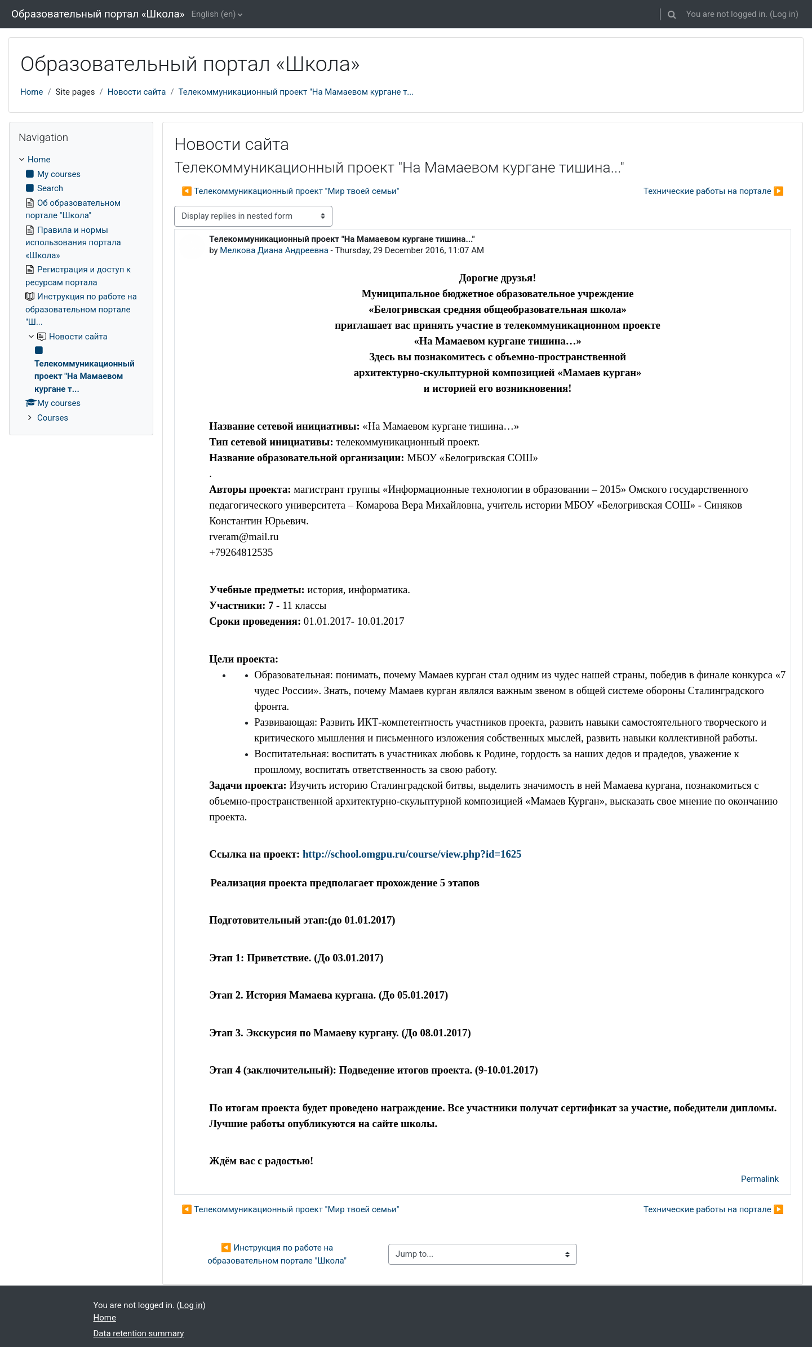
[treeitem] (81, 288)
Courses (52, 418)
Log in (784, 14)
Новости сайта (137, 92)
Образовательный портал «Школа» (98, 14)
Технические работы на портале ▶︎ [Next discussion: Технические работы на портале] (714, 191)
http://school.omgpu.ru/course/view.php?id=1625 (412, 854)
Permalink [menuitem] (760, 1179)
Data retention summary (139, 1333)
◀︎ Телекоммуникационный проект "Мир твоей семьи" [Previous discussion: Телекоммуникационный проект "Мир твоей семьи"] (290, 191)
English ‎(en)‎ (214, 14)
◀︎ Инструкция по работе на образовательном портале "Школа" (277, 1254)
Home (31, 92)
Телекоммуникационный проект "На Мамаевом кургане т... (296, 92)
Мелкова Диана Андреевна (274, 250)
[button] (672, 14)
